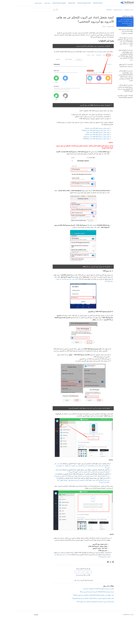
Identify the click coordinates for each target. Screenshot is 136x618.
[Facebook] (98, 562)
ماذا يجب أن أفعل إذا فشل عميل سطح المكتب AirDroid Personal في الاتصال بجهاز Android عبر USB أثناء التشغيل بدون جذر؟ (110, 55)
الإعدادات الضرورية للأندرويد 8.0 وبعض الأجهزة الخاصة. (109, 96)
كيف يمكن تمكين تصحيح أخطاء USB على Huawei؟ (80, 130)
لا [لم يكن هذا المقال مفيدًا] (63, 571)
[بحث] (31, 9)
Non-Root (94, 9)
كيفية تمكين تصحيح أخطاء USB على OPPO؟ (82, 134)
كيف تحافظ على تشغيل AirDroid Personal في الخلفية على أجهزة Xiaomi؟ (78, 595)
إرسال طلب (32, 3)
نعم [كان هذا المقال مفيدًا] (72, 571)
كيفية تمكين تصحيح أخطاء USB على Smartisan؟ (81, 138)
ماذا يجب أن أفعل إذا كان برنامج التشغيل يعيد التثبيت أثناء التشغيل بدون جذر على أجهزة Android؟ (109, 88)
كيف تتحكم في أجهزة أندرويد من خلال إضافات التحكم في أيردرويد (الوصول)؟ (78, 598)
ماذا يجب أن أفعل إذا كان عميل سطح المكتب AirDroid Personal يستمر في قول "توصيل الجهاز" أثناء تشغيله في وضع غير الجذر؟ (110, 75)
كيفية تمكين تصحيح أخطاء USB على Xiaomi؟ (81, 128)
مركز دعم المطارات (113, 9)
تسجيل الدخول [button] (23, 3)
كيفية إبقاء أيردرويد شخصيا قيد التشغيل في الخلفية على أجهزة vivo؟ (80, 601)
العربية (20, 614)
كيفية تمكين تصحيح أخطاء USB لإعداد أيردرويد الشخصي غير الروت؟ (110, 31)
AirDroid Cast (56, 3)
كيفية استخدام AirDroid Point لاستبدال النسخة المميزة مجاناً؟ (82, 592)
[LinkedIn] (93, 562)
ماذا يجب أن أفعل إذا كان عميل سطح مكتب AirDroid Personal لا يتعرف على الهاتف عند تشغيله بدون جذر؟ (110, 41)
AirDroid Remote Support (44, 3)
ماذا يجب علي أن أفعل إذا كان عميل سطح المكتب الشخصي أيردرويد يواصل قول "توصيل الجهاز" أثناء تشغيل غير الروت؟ (67, 480)
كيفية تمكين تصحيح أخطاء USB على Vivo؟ (82, 132)
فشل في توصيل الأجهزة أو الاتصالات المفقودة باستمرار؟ (83, 588)
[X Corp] (95, 562)
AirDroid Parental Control (69, 3)
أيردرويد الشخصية (102, 9)
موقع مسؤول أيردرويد (85, 51)
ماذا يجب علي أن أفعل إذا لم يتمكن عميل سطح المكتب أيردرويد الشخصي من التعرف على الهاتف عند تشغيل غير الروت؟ (66, 465)
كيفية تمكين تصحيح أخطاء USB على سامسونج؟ (81, 136)
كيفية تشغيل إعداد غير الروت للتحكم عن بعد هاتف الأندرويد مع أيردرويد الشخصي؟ (110, 22)
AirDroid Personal (82, 3)
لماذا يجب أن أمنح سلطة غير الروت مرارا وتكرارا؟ (110, 65)
